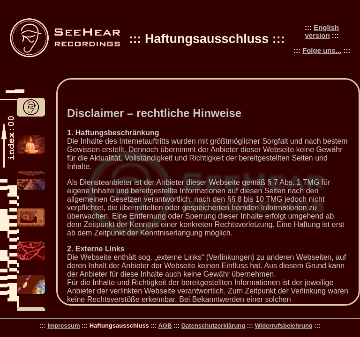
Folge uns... (321, 50)
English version (322, 31)
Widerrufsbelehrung (283, 325)
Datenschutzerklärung (213, 325)
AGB (165, 325)
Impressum (63, 325)
